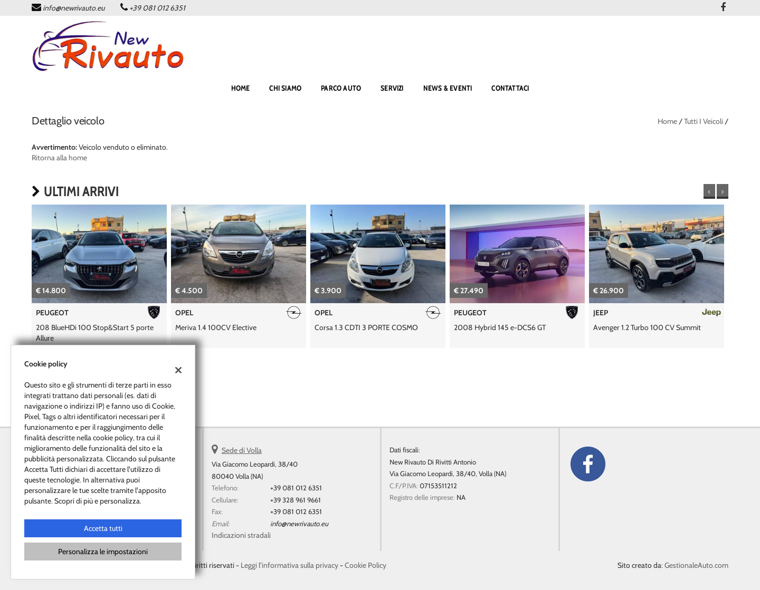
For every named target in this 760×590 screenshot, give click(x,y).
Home (667, 121)
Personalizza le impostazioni (103, 551)
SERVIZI (392, 88)
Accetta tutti (103, 528)
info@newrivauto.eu (73, 8)
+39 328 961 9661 (295, 500)
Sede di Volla (242, 450)
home (240, 88)
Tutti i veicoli (703, 121)
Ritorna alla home (59, 157)
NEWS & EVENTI (447, 88)
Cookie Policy (365, 565)
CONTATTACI (510, 88)
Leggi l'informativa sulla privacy (289, 565)
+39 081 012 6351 (157, 8)
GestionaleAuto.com (696, 565)
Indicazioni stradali (241, 535)
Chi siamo (285, 88)
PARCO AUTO (341, 88)
